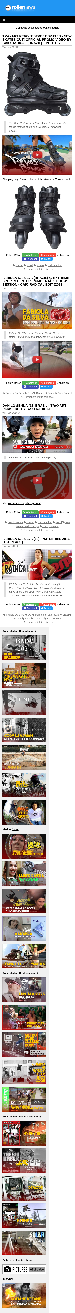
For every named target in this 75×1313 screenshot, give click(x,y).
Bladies (40, 393)
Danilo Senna (15, 522)
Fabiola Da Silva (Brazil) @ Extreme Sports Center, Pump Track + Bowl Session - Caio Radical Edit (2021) (35, 281)
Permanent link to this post (39, 269)
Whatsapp (32, 255)
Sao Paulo (53, 614)
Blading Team (33, 503)
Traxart (42, 126)
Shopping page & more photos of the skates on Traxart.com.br (36, 179)
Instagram (49, 255)
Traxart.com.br (16, 503)
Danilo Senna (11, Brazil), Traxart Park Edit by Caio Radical (34, 407)
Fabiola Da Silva (18, 333)
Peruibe (39, 614)
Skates (40, 265)
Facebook (32, 258)
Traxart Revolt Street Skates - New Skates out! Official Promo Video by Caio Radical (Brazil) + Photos (37, 39)
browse (30, 1260)
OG (30, 614)
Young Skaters (50, 526)
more (32, 631)
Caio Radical (21, 123)
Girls (30, 393)
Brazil (39, 123)
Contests (39, 618)
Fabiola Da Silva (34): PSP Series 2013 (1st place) (36, 540)
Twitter (47, 258)
